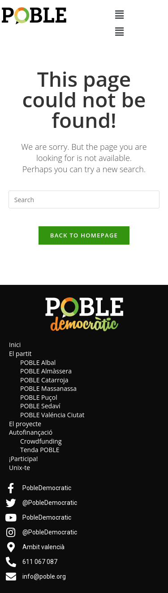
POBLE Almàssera (46, 371)
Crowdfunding (41, 441)
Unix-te (19, 467)
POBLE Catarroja (44, 380)
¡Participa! (23, 458)
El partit (20, 353)
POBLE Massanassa (48, 388)
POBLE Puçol (38, 397)
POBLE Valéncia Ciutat (52, 415)
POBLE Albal (38, 362)
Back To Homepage (84, 235)
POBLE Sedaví (40, 406)
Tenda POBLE (40, 449)
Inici (15, 344)
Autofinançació (30, 432)
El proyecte (25, 423)
